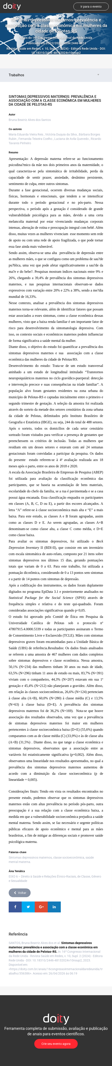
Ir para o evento (91, 6)
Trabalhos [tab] (54, 75)
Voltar (19, 893)
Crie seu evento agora (56, 1044)
